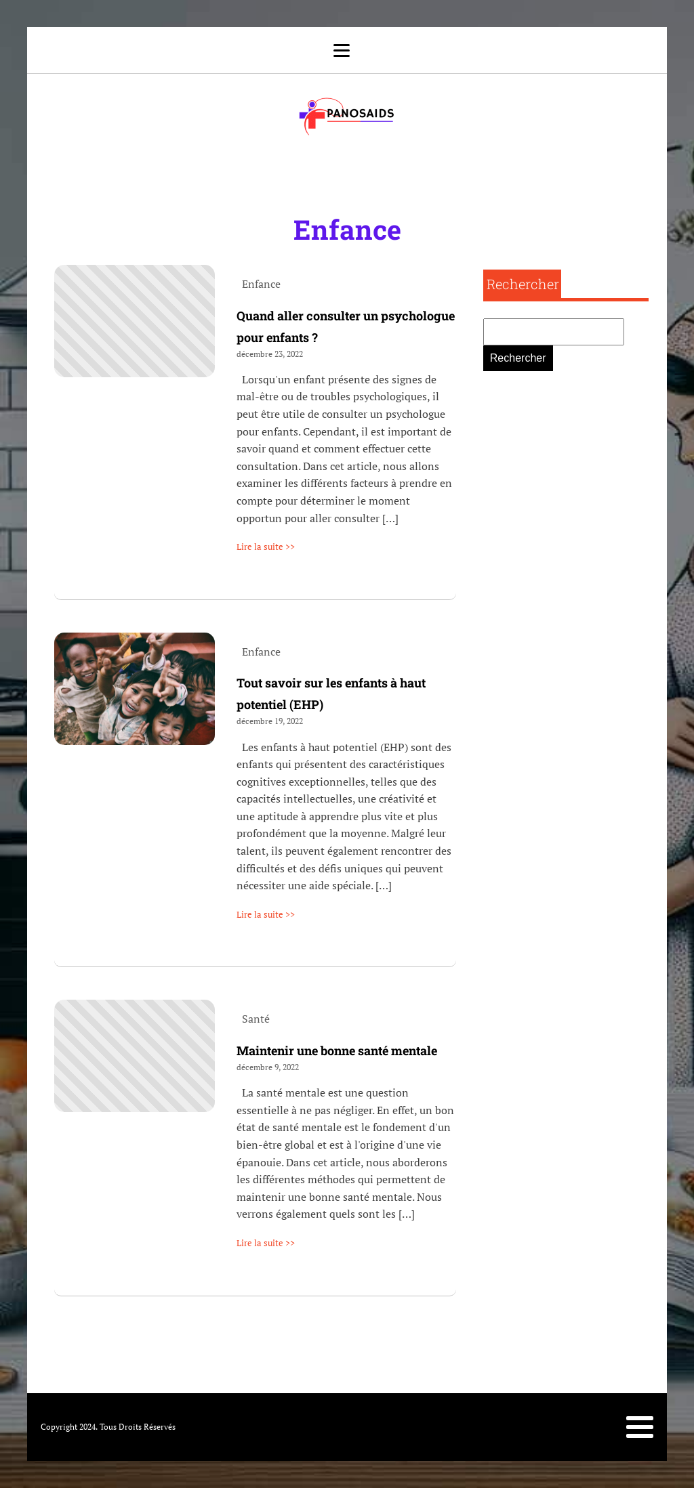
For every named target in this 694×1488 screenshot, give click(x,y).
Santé (256, 1018)
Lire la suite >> (266, 547)
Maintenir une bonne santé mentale (337, 1050)
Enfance (347, 229)
